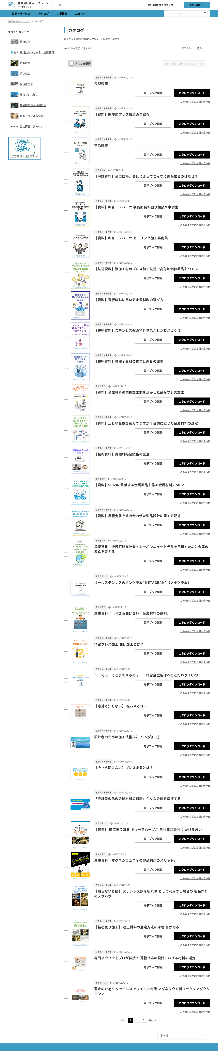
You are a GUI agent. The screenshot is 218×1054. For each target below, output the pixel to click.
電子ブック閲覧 (153, 93)
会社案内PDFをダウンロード (163, 5)
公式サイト (25, 7)
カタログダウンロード (192, 93)
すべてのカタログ (18, 32)
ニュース (80, 14)
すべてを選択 (80, 63)
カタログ (43, 14)
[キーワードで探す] (205, 13)
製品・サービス (21, 14)
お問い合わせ (197, 5)
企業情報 (62, 14)
